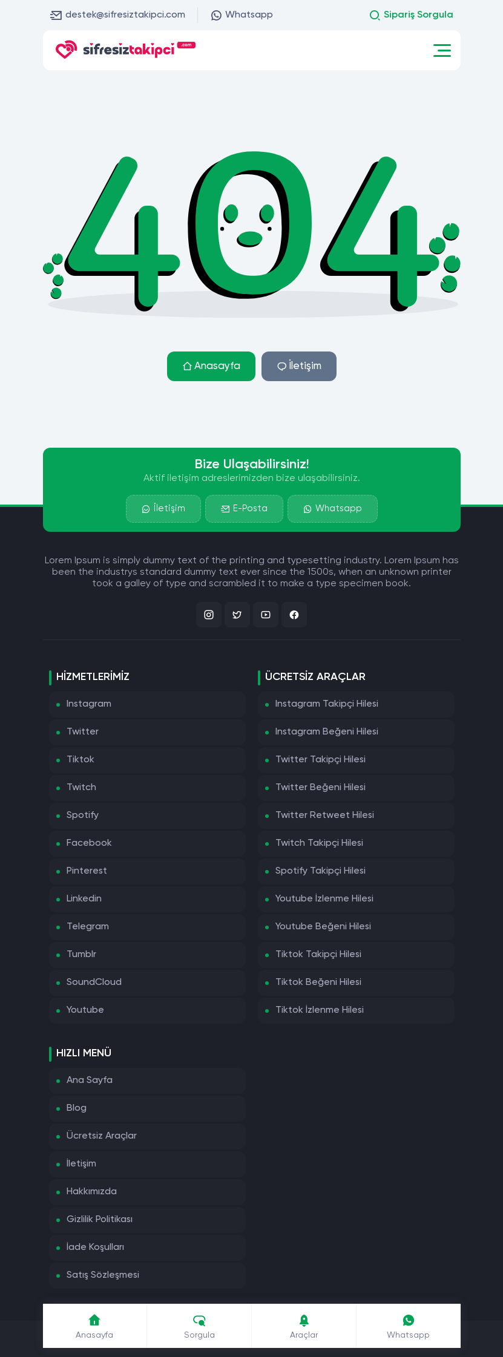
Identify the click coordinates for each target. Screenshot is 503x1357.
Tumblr (81, 955)
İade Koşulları (95, 1247)
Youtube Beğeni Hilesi (323, 927)
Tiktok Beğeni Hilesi (318, 982)
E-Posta (244, 509)
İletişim (299, 366)
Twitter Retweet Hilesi (324, 815)
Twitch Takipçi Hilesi (319, 843)
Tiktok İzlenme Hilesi (319, 1010)
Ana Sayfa (90, 1080)
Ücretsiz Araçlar (102, 1136)
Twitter (83, 732)
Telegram (88, 927)
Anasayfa (211, 366)
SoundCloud (94, 982)
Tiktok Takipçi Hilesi (318, 955)
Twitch (81, 788)
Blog (77, 1108)
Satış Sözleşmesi (103, 1275)
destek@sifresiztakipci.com (117, 15)
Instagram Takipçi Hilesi (326, 704)
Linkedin (84, 899)
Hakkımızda (92, 1192)
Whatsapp (241, 15)
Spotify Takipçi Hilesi (320, 871)
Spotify (83, 815)
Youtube (85, 1010)
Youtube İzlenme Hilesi (324, 899)
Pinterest (87, 871)
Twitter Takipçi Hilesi (320, 760)
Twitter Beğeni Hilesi (320, 788)
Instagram (89, 704)
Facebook (89, 843)
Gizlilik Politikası (100, 1220)
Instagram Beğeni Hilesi (326, 732)
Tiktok (80, 760)
